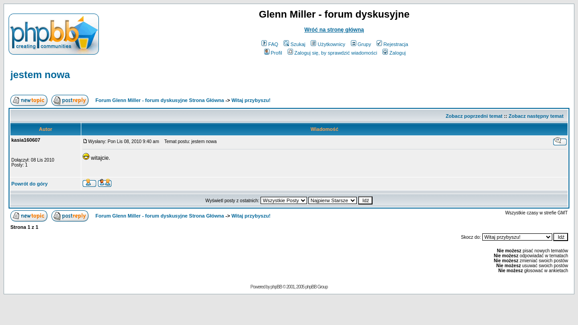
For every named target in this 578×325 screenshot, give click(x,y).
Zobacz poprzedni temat (474, 116)
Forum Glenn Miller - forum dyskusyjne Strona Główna (159, 100)
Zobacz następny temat (536, 116)
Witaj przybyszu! (250, 100)
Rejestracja (392, 44)
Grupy (361, 44)
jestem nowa (40, 74)
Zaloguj (394, 53)
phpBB (276, 286)
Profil (273, 53)
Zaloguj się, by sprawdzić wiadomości (332, 53)
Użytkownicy (328, 44)
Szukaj (294, 44)
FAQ (269, 44)
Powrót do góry (29, 183)
